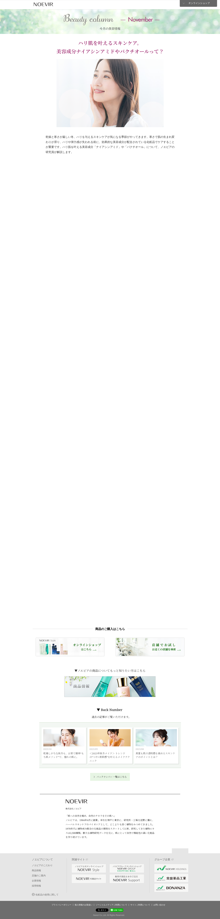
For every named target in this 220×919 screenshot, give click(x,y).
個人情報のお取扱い (83, 905)
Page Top (180, 850)
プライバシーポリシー (61, 905)
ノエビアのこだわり (69, 5)
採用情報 (150, 5)
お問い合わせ (159, 905)
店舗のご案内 (108, 5)
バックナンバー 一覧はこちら (112, 776)
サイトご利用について (140, 905)
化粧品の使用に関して (45, 894)
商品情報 (90, 5)
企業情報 (129, 4)
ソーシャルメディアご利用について (111, 905)
